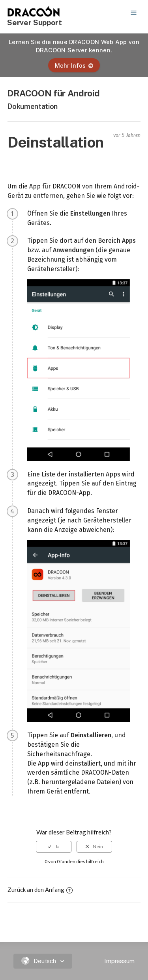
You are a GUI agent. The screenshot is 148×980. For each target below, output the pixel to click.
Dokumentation (32, 106)
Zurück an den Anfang (40, 889)
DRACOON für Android (53, 93)
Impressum (119, 961)
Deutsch (40, 961)
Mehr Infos (74, 65)
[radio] (53, 847)
